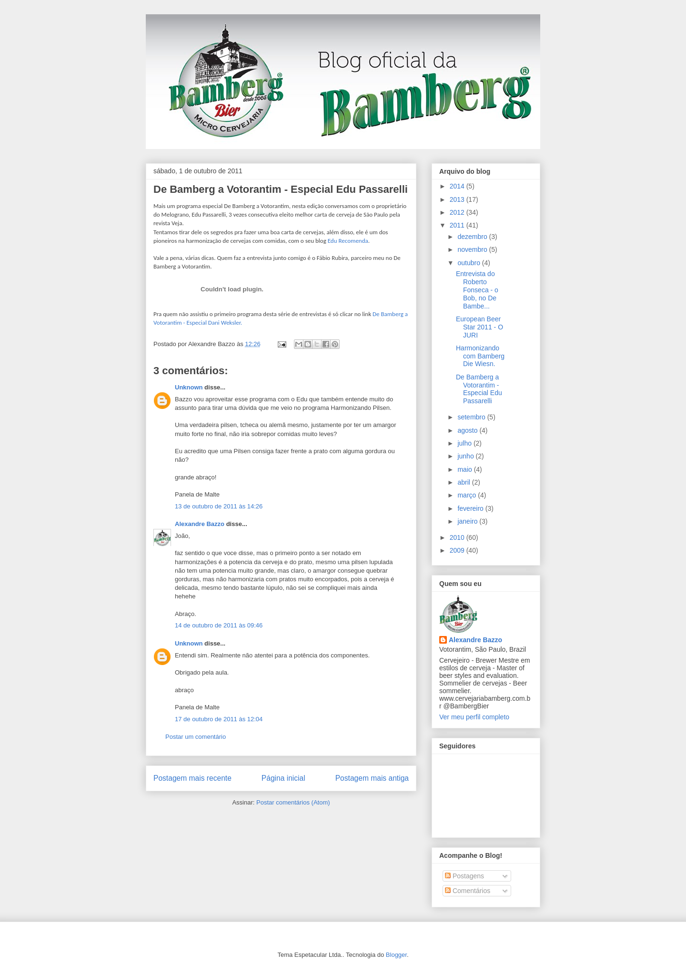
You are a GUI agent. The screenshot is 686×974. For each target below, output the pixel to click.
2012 (458, 212)
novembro (473, 249)
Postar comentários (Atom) (293, 802)
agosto (468, 430)
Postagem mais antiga (372, 778)
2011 (458, 225)
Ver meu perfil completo (474, 717)
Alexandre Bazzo (199, 523)
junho (466, 456)
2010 (458, 537)
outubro (469, 263)
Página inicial (283, 778)
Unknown (189, 387)
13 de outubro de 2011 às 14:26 (218, 506)
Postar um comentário (195, 736)
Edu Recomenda (348, 240)
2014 (458, 186)
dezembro (473, 236)
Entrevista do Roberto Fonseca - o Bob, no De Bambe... (477, 289)
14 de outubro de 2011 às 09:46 (218, 625)
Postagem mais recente (192, 778)
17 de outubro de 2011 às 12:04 (218, 719)
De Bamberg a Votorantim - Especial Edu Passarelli (280, 189)
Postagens (464, 876)
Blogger (396, 954)
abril (464, 482)
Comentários (467, 890)
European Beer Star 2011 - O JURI (479, 327)
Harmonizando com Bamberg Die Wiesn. (480, 356)
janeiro (468, 521)
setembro (472, 417)
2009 (458, 550)
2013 (458, 199)
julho (465, 443)
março (467, 495)
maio (465, 469)
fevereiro (471, 508)
